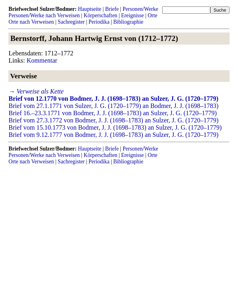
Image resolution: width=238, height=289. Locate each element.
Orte (152, 15)
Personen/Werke (140, 9)
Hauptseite (89, 9)
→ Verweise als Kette (35, 91)
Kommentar (41, 60)
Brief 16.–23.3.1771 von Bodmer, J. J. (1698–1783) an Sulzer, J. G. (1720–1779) (112, 113)
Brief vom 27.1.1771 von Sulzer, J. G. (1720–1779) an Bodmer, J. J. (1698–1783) (113, 105)
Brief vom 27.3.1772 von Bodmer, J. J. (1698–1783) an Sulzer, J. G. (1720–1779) (113, 120)
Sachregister (71, 22)
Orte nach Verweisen (31, 22)
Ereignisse (132, 15)
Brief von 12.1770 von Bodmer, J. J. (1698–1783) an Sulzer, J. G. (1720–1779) (113, 98)
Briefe (112, 9)
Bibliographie (128, 22)
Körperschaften (100, 15)
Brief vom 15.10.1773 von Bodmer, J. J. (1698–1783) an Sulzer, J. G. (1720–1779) (115, 127)
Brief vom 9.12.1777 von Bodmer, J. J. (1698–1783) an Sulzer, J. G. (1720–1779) (113, 134)
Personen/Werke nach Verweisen (44, 15)
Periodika (99, 22)
